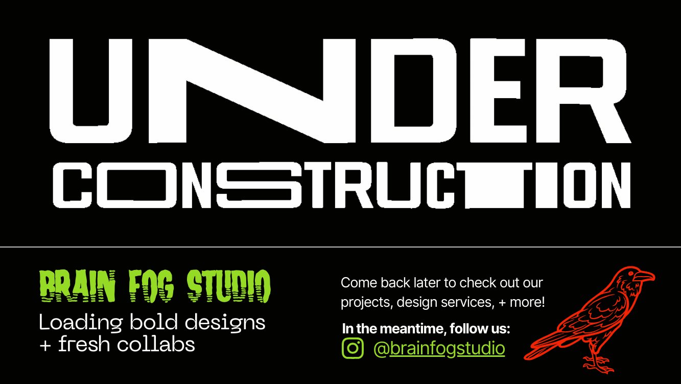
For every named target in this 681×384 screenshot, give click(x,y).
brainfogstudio (447, 348)
